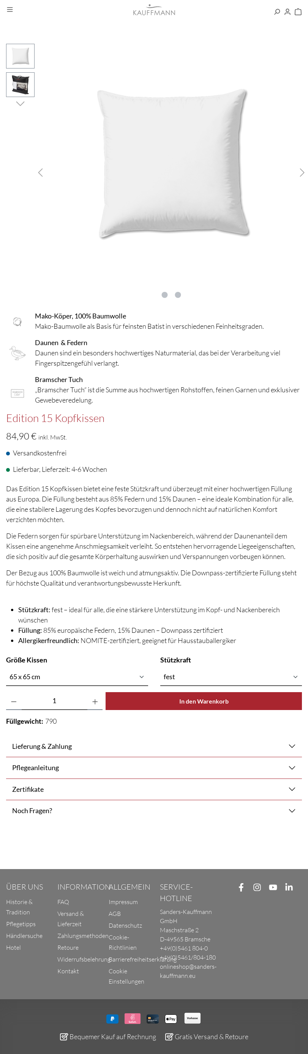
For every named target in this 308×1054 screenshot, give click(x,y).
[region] (154, 171)
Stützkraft (175, 659)
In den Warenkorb (204, 701)
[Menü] (10, 10)
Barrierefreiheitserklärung (143, 959)
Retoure (68, 947)
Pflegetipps (21, 924)
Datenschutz (125, 925)
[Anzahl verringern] (14, 701)
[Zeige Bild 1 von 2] (165, 295)
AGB (115, 913)
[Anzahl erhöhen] (95, 701)
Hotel (13, 947)
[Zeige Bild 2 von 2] (178, 295)
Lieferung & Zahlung (42, 746)
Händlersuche (24, 935)
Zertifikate (28, 789)
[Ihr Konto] (287, 12)
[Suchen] (277, 12)
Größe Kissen (26, 659)
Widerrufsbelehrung (84, 959)
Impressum (123, 902)
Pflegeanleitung (35, 767)
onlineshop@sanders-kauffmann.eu (188, 971)
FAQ (63, 902)
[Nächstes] (302, 171)
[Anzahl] (54, 701)
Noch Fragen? (32, 810)
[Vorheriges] (40, 171)
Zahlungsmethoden (83, 935)
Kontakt (68, 971)
